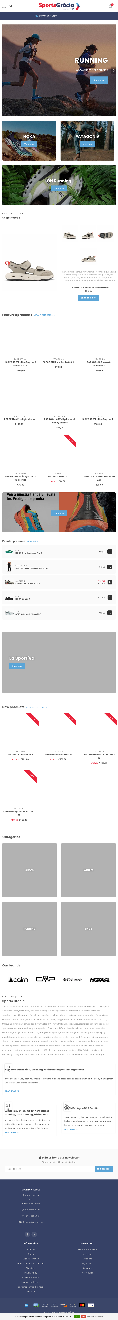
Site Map (31, 1291)
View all (32, 541)
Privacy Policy (30, 1272)
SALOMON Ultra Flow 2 (20, 754)
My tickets (87, 1258)
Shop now (99, 80)
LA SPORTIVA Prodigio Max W (19, 419)
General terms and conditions (31, 1263)
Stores (31, 1254)
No (83, 1317)
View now (29, 144)
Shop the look (88, 297)
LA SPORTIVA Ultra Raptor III (97, 419)
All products (87, 1272)
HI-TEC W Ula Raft (58, 476)
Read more (12, 1091)
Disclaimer (30, 1268)
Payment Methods (30, 1277)
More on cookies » (95, 1317)
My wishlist (87, 1263)
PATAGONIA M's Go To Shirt (58, 362)
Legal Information (31, 1258)
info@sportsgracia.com (32, 1222)
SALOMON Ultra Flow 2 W (58, 754)
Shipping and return (30, 1282)
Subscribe (103, 1168)
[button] (4, 70)
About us (31, 1249)
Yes (77, 1317)
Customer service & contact (30, 1286)
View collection (44, 315)
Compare (87, 1268)
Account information (87, 1249)
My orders (87, 1254)
